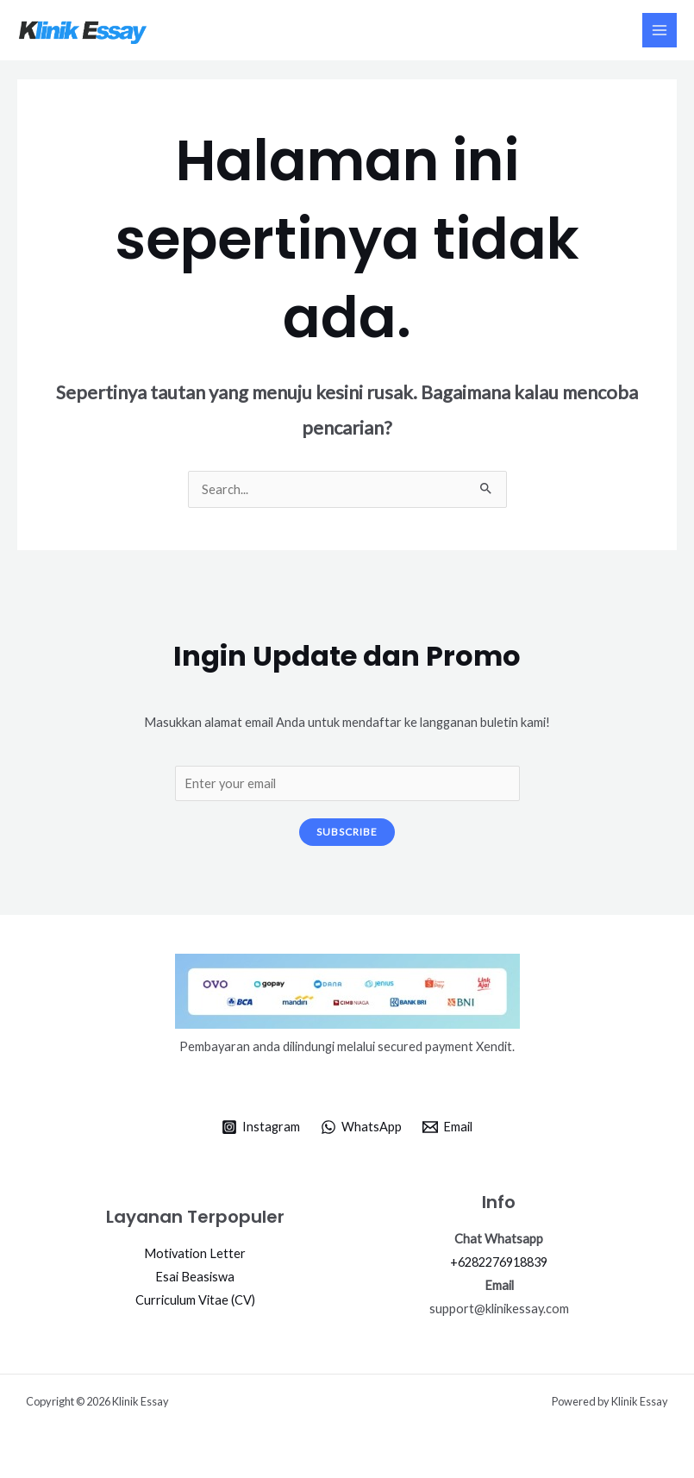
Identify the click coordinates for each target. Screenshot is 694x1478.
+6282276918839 (498, 1262)
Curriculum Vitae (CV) (195, 1300)
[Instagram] (261, 1127)
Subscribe (347, 831)
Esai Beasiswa (194, 1276)
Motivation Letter (195, 1253)
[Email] (447, 1127)
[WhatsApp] (361, 1127)
